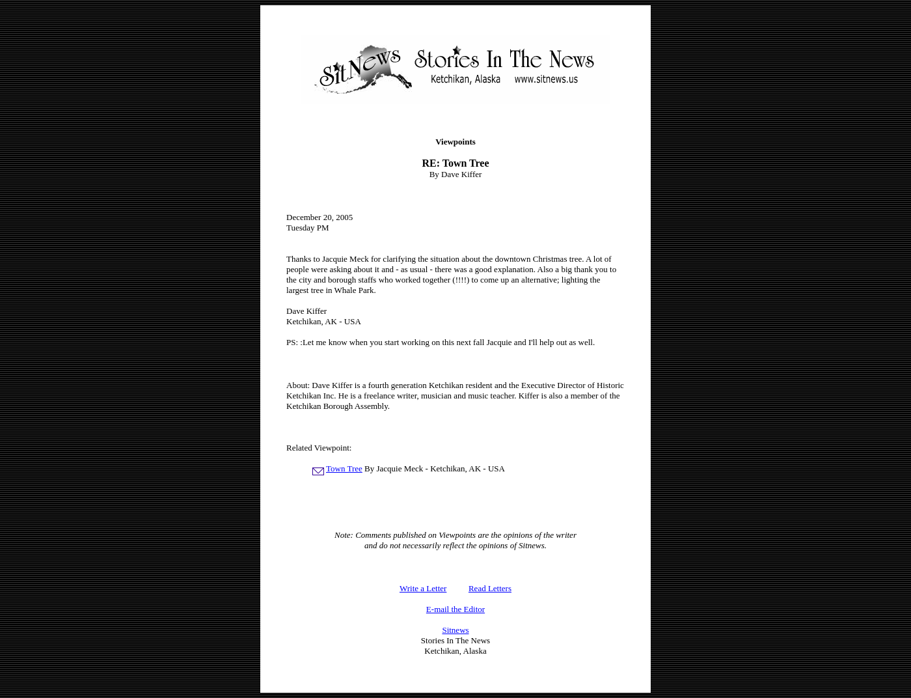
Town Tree (344, 468)
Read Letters (490, 588)
